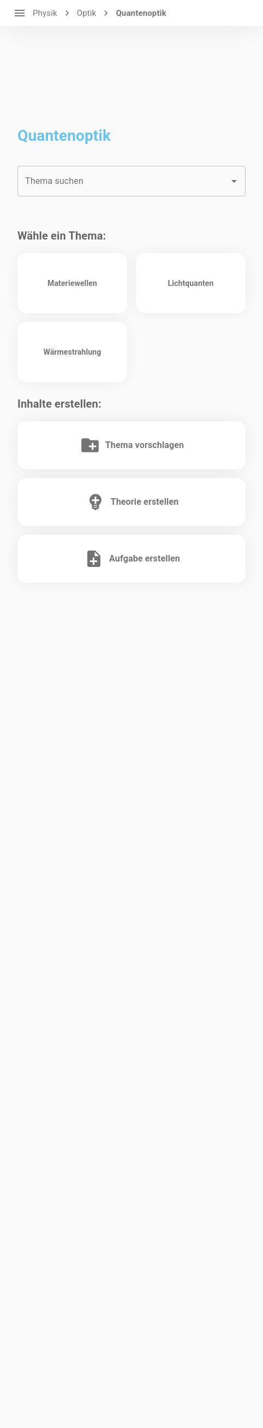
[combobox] (131, 181)
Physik (45, 13)
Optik (87, 13)
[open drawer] (20, 13)
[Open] (234, 181)
